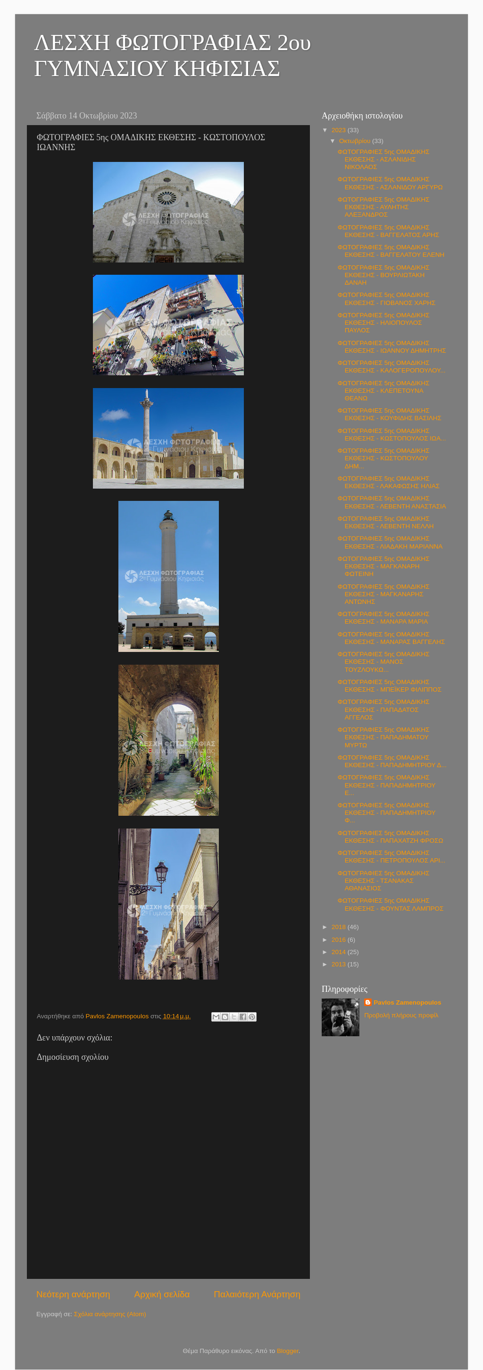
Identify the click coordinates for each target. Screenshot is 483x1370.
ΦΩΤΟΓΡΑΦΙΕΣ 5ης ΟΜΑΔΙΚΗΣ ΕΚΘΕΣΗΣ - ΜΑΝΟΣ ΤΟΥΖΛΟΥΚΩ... (384, 662)
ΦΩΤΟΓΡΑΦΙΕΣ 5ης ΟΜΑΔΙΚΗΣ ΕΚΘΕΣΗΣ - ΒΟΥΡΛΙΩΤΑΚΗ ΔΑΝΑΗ (384, 275)
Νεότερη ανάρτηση (73, 1294)
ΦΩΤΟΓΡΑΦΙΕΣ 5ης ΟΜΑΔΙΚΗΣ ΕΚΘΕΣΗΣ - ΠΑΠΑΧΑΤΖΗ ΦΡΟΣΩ (390, 836)
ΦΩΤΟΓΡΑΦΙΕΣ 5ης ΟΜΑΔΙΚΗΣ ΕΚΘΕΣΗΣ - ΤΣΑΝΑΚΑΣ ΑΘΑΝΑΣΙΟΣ (384, 881)
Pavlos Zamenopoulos (407, 1002)
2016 (340, 939)
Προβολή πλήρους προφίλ (401, 1015)
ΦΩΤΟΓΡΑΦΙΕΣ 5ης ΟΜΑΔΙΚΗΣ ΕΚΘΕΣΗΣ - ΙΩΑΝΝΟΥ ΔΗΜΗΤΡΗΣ (392, 346)
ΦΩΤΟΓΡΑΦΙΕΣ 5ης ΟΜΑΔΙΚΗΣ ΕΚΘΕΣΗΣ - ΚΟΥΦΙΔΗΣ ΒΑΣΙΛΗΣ (389, 414)
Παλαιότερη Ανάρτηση (257, 1294)
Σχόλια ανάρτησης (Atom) (110, 1314)
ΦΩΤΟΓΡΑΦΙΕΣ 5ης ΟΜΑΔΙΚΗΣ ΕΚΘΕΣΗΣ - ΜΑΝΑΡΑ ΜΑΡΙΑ (384, 617)
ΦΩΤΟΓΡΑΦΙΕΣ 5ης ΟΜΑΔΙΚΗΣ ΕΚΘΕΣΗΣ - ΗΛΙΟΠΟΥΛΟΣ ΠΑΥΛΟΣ (384, 323)
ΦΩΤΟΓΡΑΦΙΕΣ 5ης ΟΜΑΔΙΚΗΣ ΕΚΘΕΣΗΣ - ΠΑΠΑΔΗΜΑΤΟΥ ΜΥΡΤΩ (384, 737)
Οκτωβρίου (355, 140)
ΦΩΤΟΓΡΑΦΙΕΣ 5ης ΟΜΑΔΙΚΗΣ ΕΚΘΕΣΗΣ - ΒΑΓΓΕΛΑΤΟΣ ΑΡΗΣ (388, 231)
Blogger (288, 1350)
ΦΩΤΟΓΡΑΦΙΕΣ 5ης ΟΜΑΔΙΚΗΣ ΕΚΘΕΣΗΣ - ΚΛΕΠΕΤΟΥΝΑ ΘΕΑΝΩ (384, 391)
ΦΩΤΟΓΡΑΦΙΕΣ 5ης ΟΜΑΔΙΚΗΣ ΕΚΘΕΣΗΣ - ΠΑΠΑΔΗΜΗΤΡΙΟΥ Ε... (387, 785)
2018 (340, 926)
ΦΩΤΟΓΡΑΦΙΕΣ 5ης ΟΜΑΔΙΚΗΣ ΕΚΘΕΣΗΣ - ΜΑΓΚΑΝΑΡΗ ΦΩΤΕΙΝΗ (384, 566)
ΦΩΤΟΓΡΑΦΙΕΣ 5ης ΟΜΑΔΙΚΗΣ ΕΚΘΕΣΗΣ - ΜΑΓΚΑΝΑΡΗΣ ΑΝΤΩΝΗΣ (384, 594)
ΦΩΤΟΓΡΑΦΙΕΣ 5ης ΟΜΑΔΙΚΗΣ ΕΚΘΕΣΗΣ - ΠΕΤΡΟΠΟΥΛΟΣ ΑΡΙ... (391, 856)
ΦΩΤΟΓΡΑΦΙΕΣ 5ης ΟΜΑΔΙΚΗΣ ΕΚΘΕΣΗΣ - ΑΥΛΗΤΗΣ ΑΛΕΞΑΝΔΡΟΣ (384, 207)
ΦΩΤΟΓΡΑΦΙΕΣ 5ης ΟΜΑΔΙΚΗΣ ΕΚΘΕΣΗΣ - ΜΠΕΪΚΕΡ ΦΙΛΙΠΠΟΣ (389, 685)
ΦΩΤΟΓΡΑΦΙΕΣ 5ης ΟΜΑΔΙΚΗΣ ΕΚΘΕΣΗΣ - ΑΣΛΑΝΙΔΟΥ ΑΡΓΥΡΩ (390, 183)
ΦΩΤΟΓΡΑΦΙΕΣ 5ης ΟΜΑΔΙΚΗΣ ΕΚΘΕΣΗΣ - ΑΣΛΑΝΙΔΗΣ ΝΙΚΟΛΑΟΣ (384, 159)
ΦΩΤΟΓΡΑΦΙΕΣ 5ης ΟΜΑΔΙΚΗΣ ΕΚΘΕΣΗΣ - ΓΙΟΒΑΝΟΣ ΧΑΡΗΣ (387, 298)
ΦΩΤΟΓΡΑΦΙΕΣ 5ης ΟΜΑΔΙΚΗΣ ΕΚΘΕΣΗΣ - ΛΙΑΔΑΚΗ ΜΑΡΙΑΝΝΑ (390, 542)
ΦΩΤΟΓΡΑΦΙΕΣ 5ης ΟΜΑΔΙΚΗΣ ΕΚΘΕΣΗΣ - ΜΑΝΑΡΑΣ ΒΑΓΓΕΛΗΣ (391, 638)
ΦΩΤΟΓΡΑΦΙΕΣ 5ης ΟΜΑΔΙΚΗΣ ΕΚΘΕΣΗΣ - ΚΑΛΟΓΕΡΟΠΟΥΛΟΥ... (392, 366)
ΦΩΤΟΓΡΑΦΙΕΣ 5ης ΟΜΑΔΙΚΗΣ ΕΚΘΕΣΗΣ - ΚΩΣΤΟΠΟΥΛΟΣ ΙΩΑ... (392, 434)
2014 (340, 952)
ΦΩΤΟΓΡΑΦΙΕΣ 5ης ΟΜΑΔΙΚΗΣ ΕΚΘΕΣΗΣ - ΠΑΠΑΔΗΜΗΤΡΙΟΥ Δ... (392, 761)
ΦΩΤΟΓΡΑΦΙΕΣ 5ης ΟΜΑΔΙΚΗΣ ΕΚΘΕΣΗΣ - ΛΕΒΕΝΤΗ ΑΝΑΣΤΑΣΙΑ (392, 502)
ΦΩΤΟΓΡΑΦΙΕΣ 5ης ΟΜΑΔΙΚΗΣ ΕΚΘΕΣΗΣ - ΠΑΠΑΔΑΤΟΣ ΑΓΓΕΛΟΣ (384, 709)
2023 (340, 130)
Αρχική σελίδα (162, 1294)
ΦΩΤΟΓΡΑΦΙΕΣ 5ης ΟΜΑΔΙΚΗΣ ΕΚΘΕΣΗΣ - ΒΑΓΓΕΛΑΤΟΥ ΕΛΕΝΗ (391, 251)
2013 (340, 964)
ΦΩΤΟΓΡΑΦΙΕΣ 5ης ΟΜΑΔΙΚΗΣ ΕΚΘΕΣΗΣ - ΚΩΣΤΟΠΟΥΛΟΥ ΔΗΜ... (384, 458)
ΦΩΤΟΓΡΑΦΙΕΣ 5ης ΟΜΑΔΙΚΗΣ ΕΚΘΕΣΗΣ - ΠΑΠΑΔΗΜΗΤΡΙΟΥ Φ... (387, 813)
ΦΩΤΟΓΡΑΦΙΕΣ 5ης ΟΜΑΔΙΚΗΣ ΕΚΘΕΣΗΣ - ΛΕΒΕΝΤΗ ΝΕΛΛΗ (386, 522)
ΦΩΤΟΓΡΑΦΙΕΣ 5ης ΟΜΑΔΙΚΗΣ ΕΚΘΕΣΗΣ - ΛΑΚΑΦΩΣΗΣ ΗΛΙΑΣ (389, 482)
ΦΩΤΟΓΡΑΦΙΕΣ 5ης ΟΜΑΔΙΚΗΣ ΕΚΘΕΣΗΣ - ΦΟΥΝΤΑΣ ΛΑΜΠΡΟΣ (391, 904)
